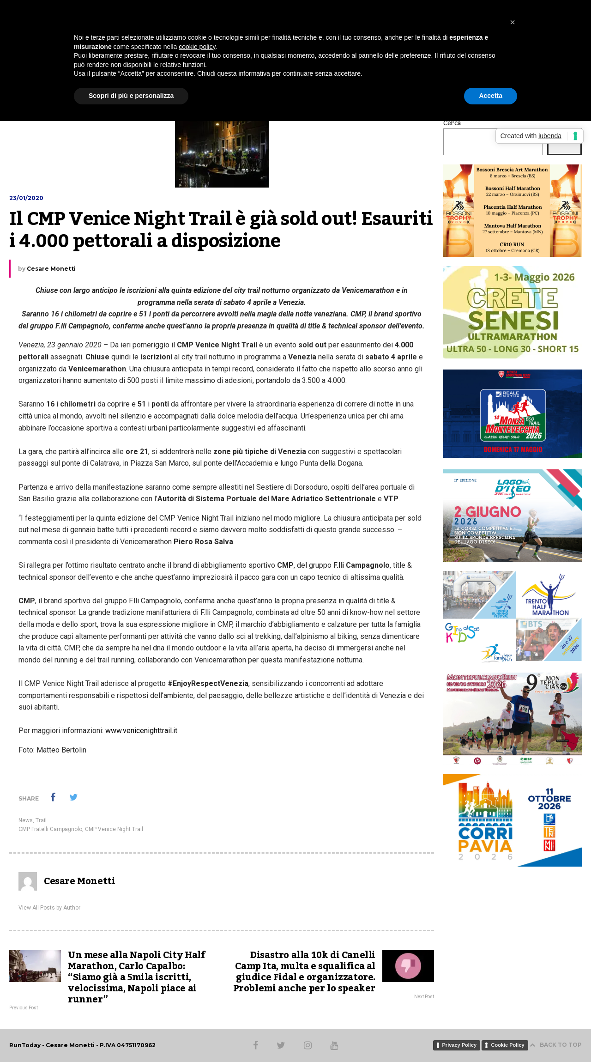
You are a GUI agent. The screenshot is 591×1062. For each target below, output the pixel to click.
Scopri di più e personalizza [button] (131, 95)
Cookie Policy (507, 1045)
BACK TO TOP (556, 1044)
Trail (41, 820)
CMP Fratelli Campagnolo (50, 829)
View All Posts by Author (49, 907)
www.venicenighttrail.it (141, 730)
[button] (512, 22)
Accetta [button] (490, 95)
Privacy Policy (459, 1045)
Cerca (452, 123)
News (25, 820)
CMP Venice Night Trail (114, 829)
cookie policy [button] (197, 46)
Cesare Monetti (51, 268)
